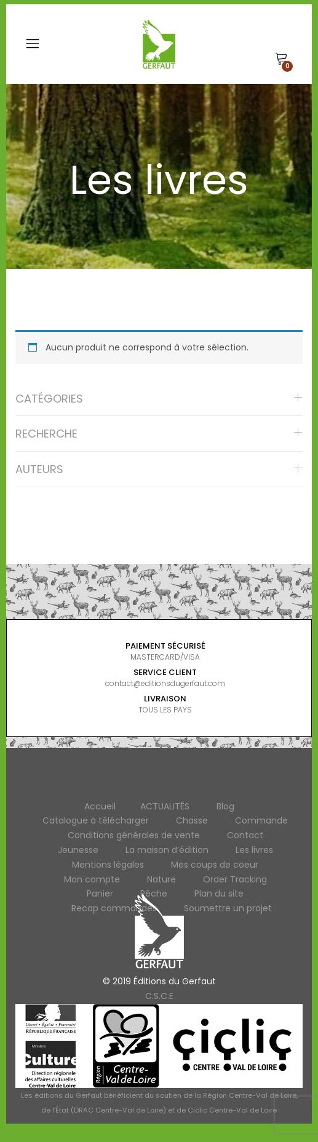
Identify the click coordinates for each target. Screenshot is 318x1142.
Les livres (254, 850)
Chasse (192, 820)
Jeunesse (78, 850)
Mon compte (92, 879)
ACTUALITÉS (164, 806)
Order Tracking (235, 879)
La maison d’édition (167, 850)
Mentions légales (108, 864)
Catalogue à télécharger (95, 820)
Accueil (100, 806)
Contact (245, 835)
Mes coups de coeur (214, 864)
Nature (161, 879)
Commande (261, 820)
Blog (225, 806)
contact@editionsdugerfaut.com (165, 683)
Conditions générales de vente (134, 835)
